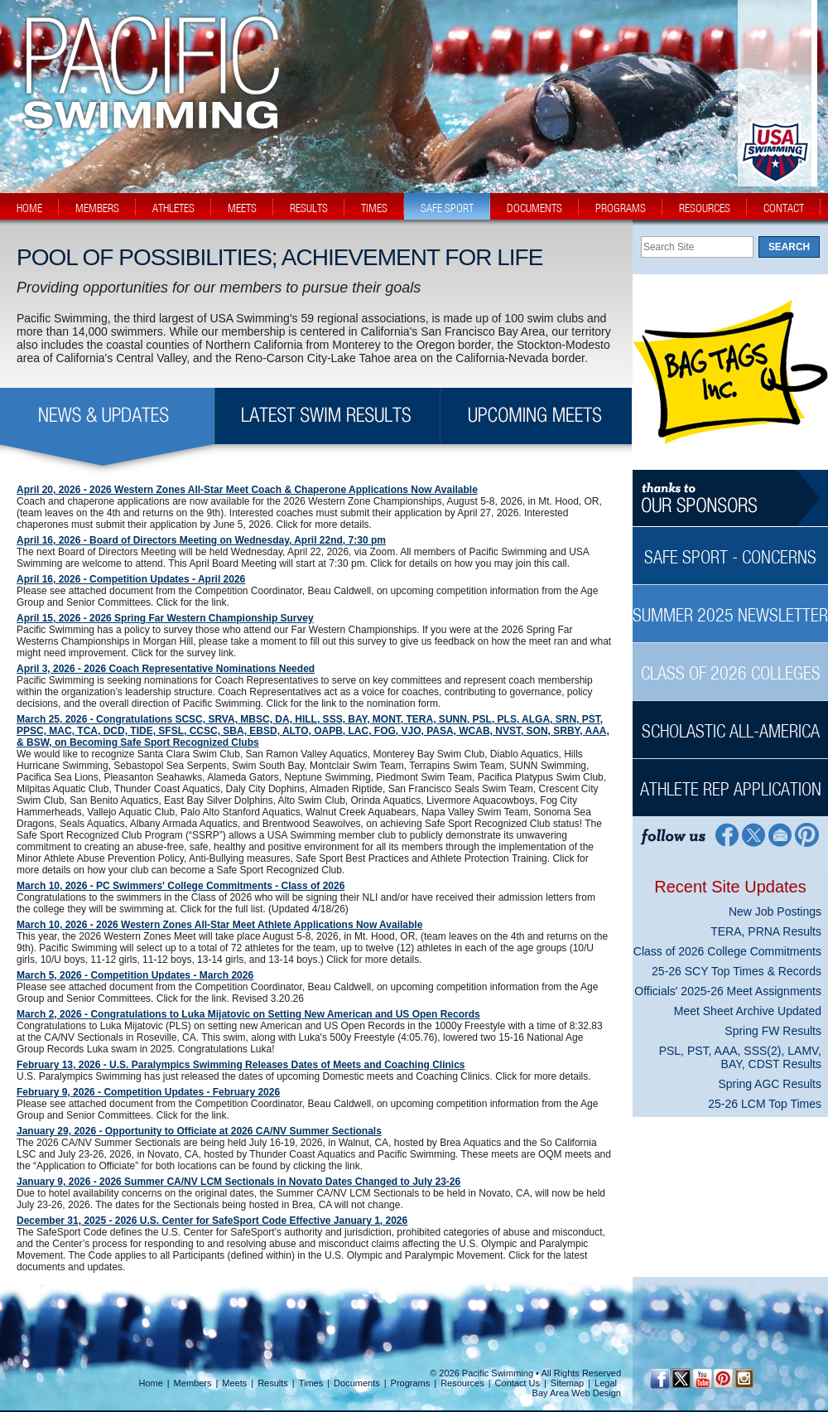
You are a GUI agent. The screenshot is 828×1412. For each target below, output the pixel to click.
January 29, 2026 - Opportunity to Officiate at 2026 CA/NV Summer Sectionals (199, 1131)
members (97, 208)
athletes (173, 208)
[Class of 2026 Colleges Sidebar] (730, 664)
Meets (234, 1383)
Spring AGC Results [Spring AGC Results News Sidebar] (770, 1083)
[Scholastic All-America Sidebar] (730, 722)
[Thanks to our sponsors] (730, 498)
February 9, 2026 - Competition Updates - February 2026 (148, 1092)
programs (620, 208)
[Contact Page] (780, 834)
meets (242, 208)
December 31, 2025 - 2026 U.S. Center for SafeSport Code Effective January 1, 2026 (212, 1220)
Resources (462, 1383)
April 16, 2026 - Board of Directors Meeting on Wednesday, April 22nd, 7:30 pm (201, 540)
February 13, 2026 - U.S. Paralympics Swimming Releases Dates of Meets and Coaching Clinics (241, 1065)
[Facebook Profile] (726, 834)
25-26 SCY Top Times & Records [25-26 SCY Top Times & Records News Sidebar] (736, 971)
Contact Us (517, 1383)
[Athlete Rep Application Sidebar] (730, 780)
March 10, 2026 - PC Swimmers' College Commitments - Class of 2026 (180, 886)
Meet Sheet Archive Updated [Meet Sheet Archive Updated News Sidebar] (747, 1011)
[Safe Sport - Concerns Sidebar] (730, 548)
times (374, 208)
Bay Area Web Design (576, 1393)
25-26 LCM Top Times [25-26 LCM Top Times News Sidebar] (764, 1103)
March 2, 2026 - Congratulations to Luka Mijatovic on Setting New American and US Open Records (248, 1014)
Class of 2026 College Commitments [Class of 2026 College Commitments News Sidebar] (727, 951)
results (309, 208)
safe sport (447, 208)
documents (534, 208)
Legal (606, 1383)
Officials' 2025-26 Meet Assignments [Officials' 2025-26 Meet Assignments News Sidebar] (727, 991)
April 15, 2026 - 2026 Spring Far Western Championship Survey (165, 618)
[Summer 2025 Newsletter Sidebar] (730, 606)
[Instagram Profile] (743, 1378)
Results (273, 1383)
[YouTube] (701, 1378)
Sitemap (567, 1383)
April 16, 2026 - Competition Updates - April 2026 (131, 579)
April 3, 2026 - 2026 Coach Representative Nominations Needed (166, 669)
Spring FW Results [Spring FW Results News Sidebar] (772, 1030)
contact (783, 208)
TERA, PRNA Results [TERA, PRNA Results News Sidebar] (765, 931)
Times (311, 1383)
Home (150, 1383)
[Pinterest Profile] (808, 834)
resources (704, 208)
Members (193, 1383)
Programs (411, 1383)
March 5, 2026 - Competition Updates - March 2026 (135, 975)
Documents (357, 1383)
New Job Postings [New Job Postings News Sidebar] (775, 911)
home (29, 208)
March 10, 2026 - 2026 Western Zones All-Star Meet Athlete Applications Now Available (219, 925)
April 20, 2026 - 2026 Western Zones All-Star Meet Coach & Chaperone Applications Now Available (247, 490)
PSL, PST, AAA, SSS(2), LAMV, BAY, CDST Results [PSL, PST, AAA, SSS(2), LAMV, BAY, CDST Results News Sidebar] (740, 1057)
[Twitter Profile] (753, 834)
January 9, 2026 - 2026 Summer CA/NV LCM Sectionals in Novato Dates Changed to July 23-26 (238, 1181)
